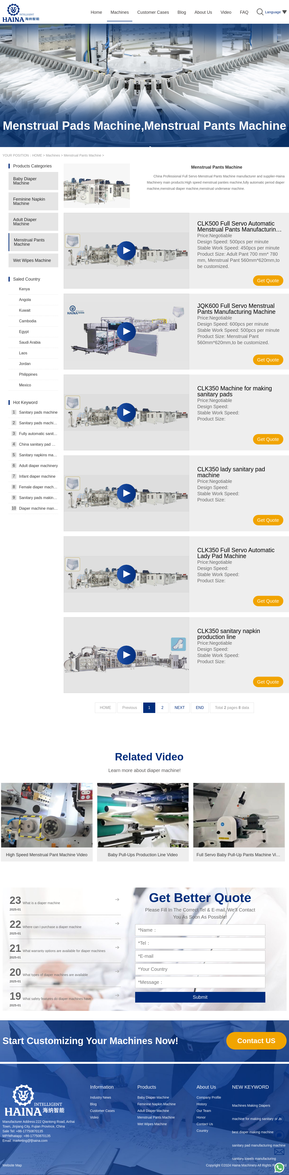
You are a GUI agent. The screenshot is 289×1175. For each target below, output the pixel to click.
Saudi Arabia (30, 342)
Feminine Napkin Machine (29, 201)
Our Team (204, 1111)
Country (202, 1131)
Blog (93, 1104)
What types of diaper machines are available (55, 974)
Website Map (12, 1165)
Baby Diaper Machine (25, 180)
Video (94, 1117)
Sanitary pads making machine (35, 497)
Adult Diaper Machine (25, 221)
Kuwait (25, 310)
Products (147, 1087)
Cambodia (27, 321)
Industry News (100, 1097)
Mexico (25, 385)
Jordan (25, 364)
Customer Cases (102, 1111)
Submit (200, 997)
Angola (25, 300)
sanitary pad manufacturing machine (259, 1149)
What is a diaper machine (41, 903)
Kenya (24, 289)
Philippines (28, 374)
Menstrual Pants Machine (82, 155)
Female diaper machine (35, 487)
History (202, 1104)
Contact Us (205, 1124)
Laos (23, 353)
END (200, 708)
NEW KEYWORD (250, 1087)
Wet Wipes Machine (32, 260)
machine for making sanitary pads (257, 1122)
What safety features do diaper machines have (57, 998)
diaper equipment (245, 1096)
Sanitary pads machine (35, 412)
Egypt (24, 332)
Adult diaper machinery (35, 465)
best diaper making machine (253, 1136)
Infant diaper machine (34, 476)
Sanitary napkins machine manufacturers (35, 455)
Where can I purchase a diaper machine (52, 927)
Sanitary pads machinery (35, 423)
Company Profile (209, 1097)
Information (102, 1087)
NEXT (180, 708)
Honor (201, 1117)
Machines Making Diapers (251, 1109)
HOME (37, 155)
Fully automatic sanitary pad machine (35, 433)
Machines (53, 155)
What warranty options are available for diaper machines (64, 951)
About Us (206, 1087)
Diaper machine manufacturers (35, 508)
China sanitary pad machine (35, 444)
